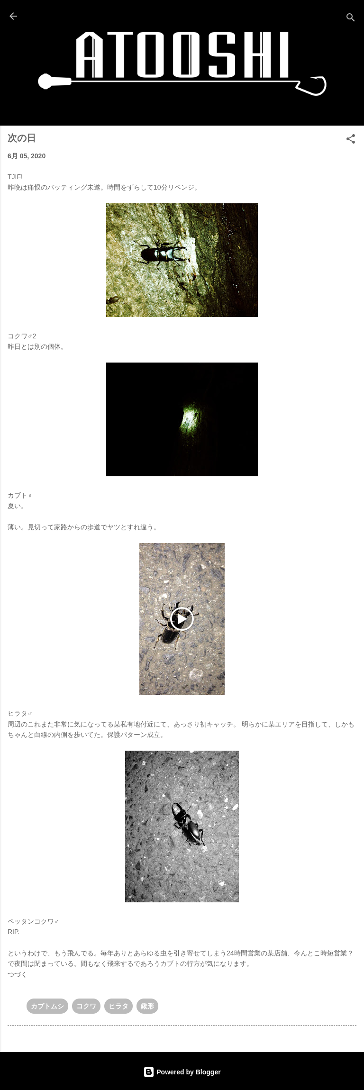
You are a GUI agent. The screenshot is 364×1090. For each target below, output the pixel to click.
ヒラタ (118, 1006)
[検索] (350, 19)
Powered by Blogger (181, 1072)
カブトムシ (47, 1006)
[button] (350, 140)
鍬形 (147, 1006)
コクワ (86, 1006)
